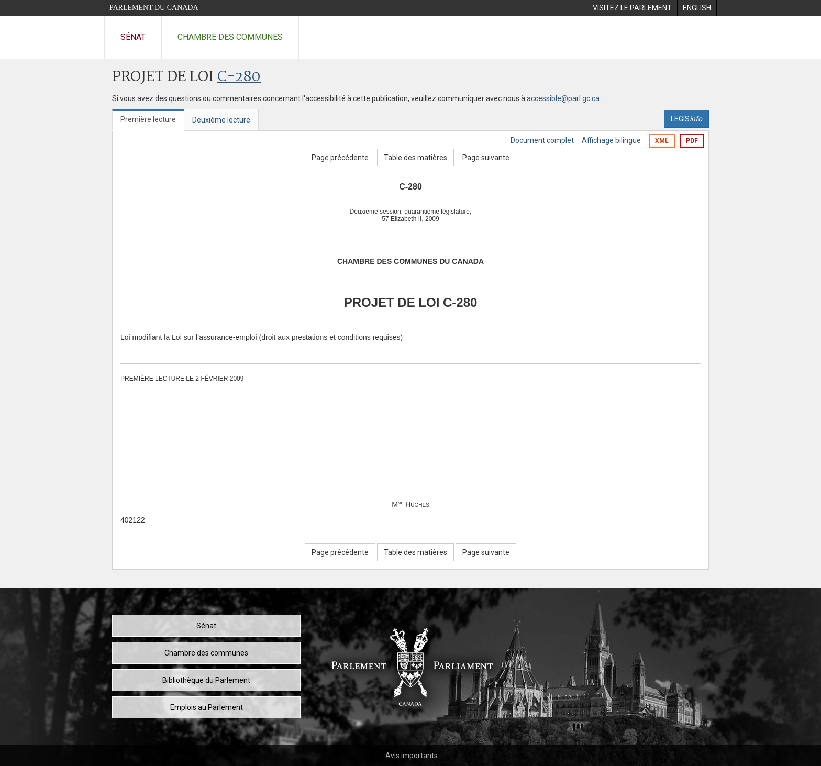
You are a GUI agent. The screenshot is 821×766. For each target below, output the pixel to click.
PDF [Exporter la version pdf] (692, 141)
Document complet (542, 140)
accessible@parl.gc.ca (563, 98)
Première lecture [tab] (148, 119)
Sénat (133, 37)
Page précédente (340, 157)
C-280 (239, 77)
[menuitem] (632, 8)
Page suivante (485, 157)
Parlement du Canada (153, 8)
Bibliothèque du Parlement (206, 680)
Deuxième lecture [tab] (221, 120)
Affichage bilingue (611, 140)
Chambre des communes (230, 37)
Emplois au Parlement (206, 707)
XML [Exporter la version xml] (662, 141)
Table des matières (415, 157)
